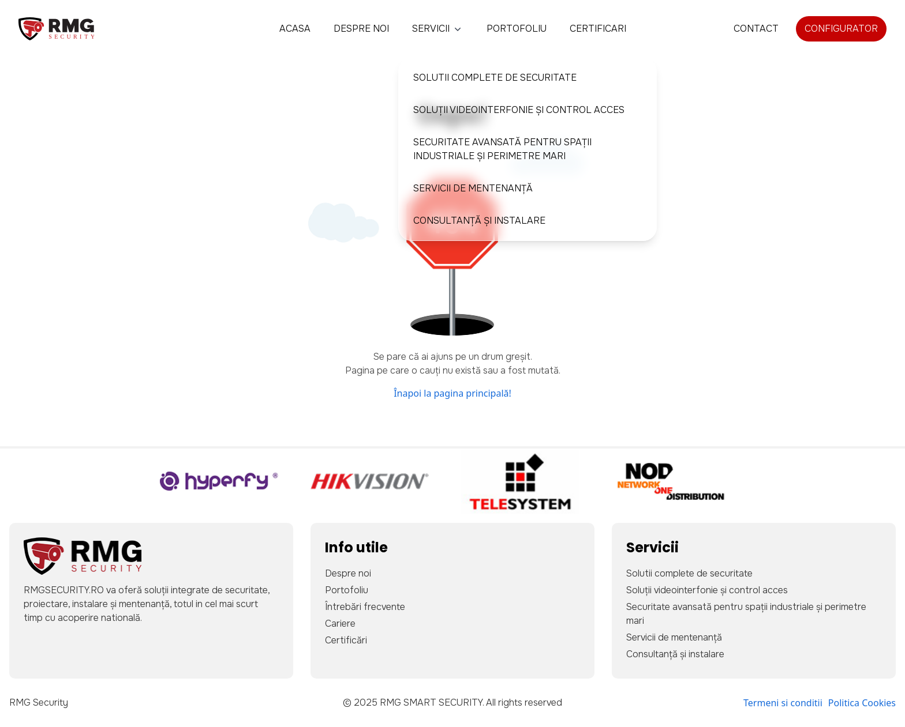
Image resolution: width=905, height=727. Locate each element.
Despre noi (361, 28)
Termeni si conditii (782, 702)
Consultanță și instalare (479, 220)
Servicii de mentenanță (473, 188)
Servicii (437, 28)
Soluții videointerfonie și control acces (518, 110)
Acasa (295, 28)
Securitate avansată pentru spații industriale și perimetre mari (502, 149)
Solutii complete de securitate (495, 77)
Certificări (346, 640)
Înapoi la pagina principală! (452, 393)
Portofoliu (517, 28)
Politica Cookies (862, 702)
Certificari (598, 28)
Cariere (340, 623)
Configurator (841, 28)
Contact (756, 28)
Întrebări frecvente (365, 607)
